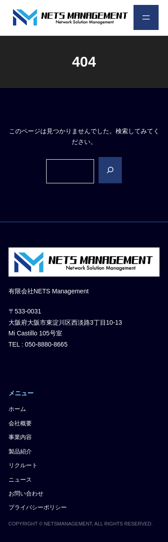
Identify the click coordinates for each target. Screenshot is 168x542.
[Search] (110, 170)
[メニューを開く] (146, 17)
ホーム (17, 409)
